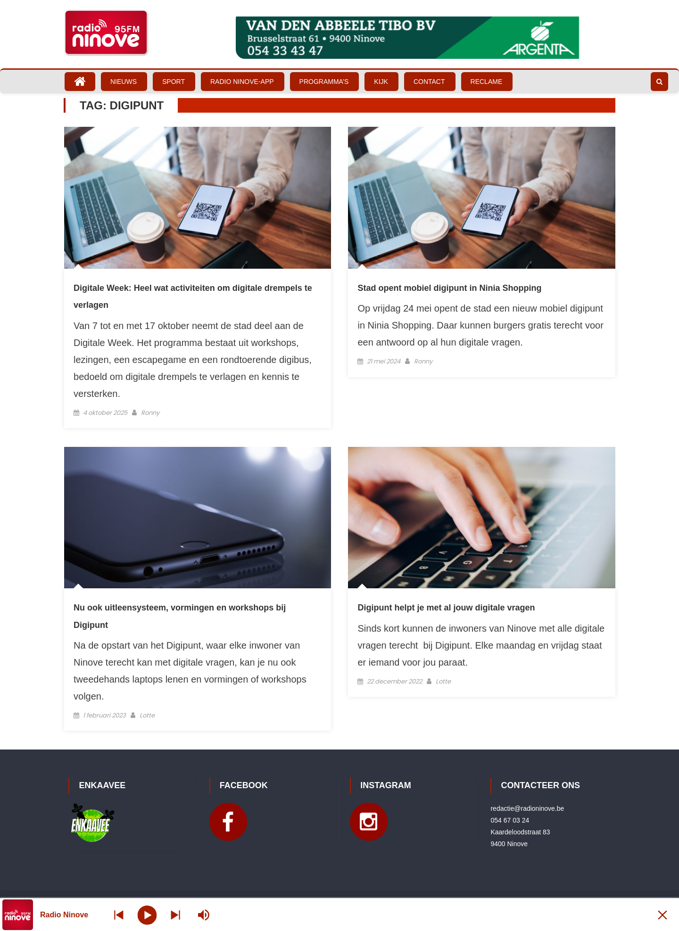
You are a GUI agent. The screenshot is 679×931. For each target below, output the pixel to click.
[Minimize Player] (662, 915)
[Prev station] (175, 915)
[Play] (147, 914)
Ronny (150, 412)
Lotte (147, 715)
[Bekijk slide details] (425, 37)
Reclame (487, 81)
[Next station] (119, 915)
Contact (429, 81)
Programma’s (324, 81)
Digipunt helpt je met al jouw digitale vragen (446, 607)
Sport (173, 81)
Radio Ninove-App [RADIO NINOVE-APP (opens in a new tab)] (242, 81)
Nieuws (123, 81)
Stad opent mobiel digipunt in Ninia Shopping (449, 288)
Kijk (381, 81)
